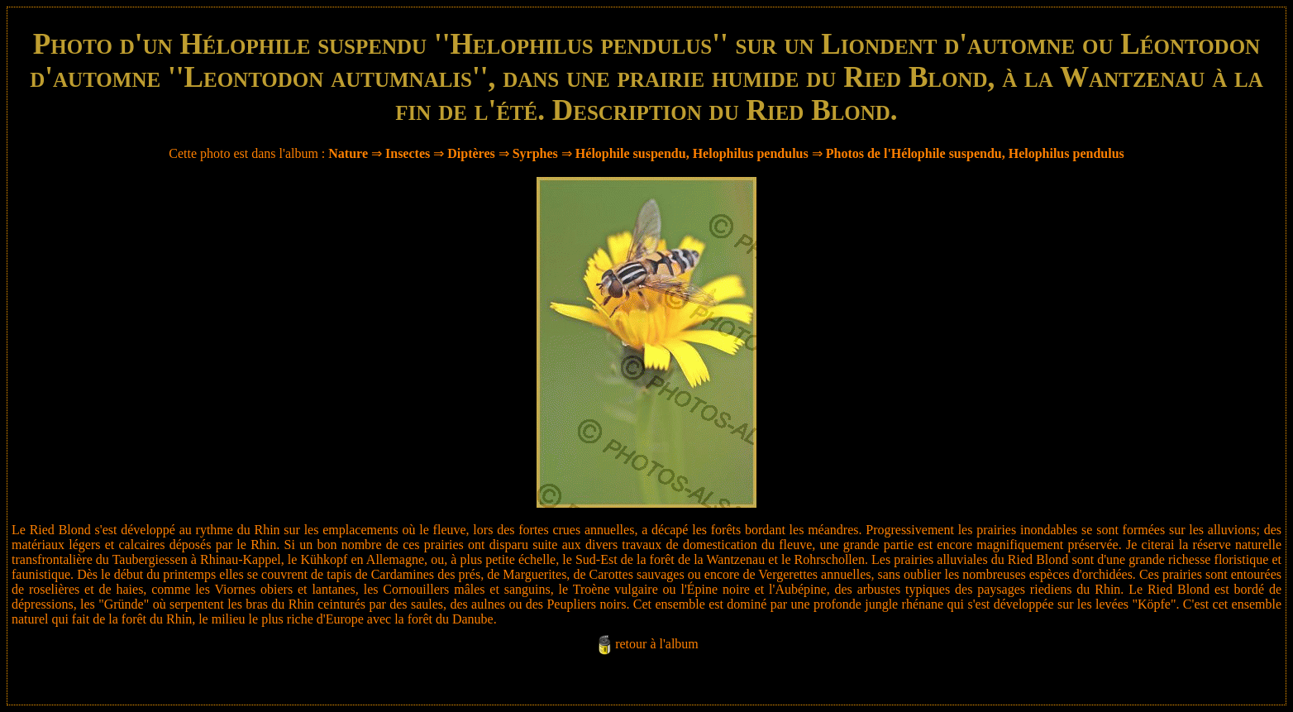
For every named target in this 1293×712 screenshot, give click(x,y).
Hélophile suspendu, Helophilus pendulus (692, 153)
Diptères (470, 153)
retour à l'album (657, 644)
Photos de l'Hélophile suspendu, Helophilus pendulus (975, 153)
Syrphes (535, 153)
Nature (348, 153)
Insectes (407, 153)
